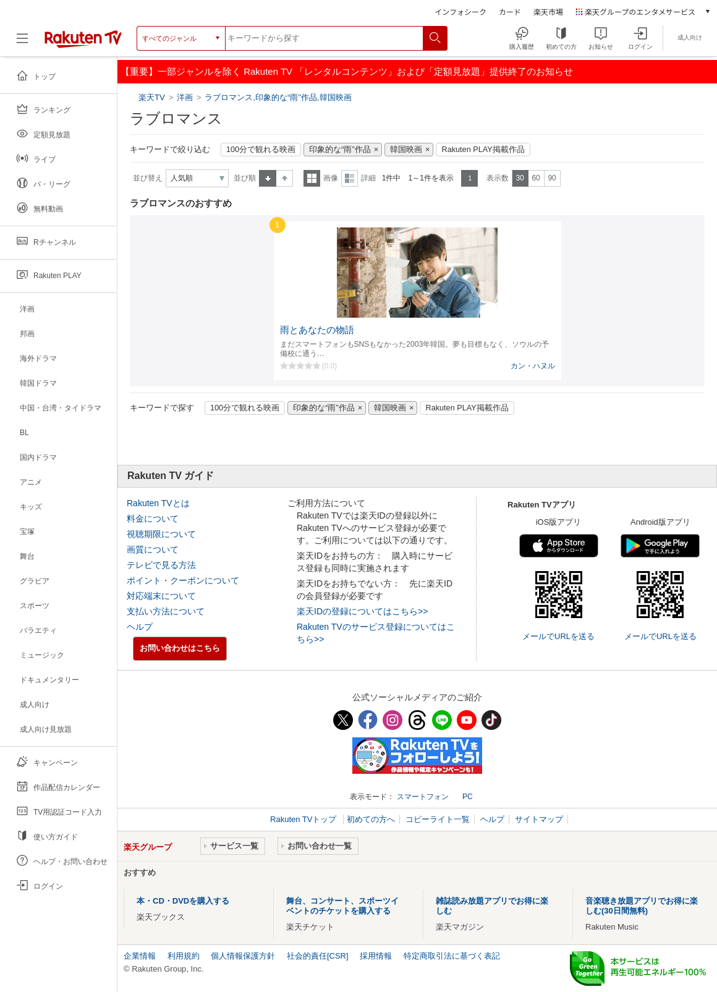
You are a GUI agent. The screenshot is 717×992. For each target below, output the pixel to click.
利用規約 (184, 955)
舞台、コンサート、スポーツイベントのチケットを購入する (342, 905)
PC (467, 796)
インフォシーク (460, 11)
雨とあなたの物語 (317, 330)
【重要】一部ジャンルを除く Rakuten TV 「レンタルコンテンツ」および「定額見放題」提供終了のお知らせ (347, 71)
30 (519, 178)
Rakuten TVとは (158, 503)
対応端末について (161, 596)
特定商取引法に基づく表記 (452, 955)
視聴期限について (161, 534)
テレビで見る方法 (161, 565)
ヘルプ (140, 627)
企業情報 (140, 955)
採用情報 (376, 955)
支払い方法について (166, 611)
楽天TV (153, 97)
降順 (284, 178)
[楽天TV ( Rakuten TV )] (83, 43)
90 (552, 178)
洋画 (185, 97)
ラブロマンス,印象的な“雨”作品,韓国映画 (278, 97)
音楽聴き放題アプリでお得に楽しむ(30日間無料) (641, 905)
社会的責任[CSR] (318, 955)
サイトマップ (539, 819)
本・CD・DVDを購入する (183, 900)
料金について (153, 519)
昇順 (267, 178)
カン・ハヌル (533, 366)
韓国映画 (406, 149)
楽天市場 (548, 11)
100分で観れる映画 (260, 149)
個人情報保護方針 (243, 955)
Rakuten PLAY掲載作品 (482, 149)
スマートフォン (423, 796)
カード (510, 11)
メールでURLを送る (558, 636)
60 (536, 178)
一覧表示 (311, 178)
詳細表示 (349, 178)
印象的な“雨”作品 (339, 149)
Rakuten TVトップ (304, 819)
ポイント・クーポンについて (183, 580)
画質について (153, 549)
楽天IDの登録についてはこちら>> (362, 611)
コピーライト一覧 (437, 819)
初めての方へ (371, 819)
